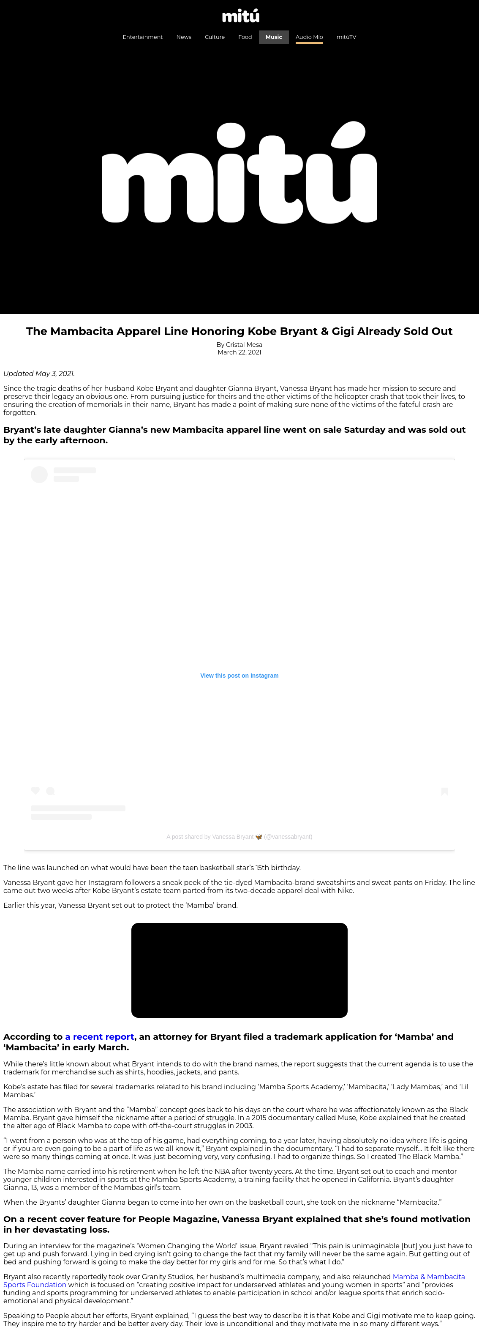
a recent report (99, 1036)
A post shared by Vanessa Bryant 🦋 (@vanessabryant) (239, 836)
